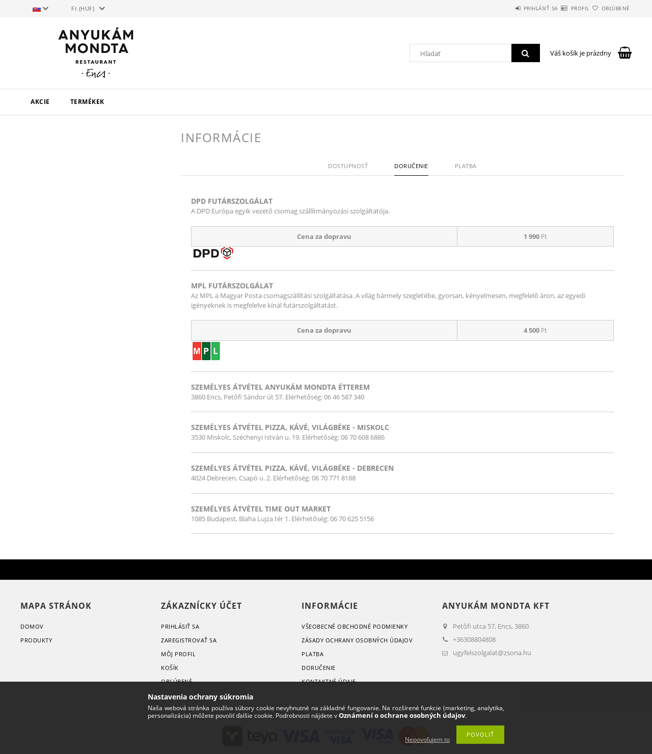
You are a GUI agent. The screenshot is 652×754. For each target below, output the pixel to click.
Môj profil (178, 654)
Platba (312, 654)
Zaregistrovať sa (188, 640)
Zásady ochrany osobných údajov (357, 640)
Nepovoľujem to (427, 739)
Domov (32, 626)
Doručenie (319, 667)
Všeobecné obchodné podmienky (355, 626)
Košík (170, 667)
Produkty (36, 640)
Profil (562, 8)
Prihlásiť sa (511, 8)
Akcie (40, 101)
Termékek (87, 101)
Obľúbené (609, 8)
